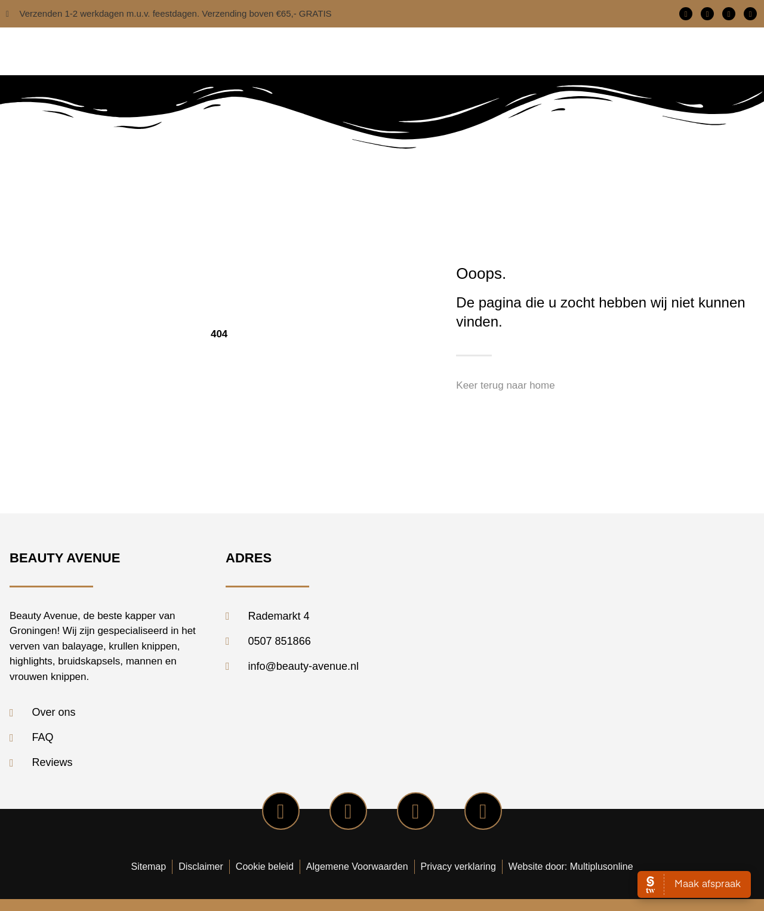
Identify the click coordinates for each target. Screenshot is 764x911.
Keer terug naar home (505, 385)
